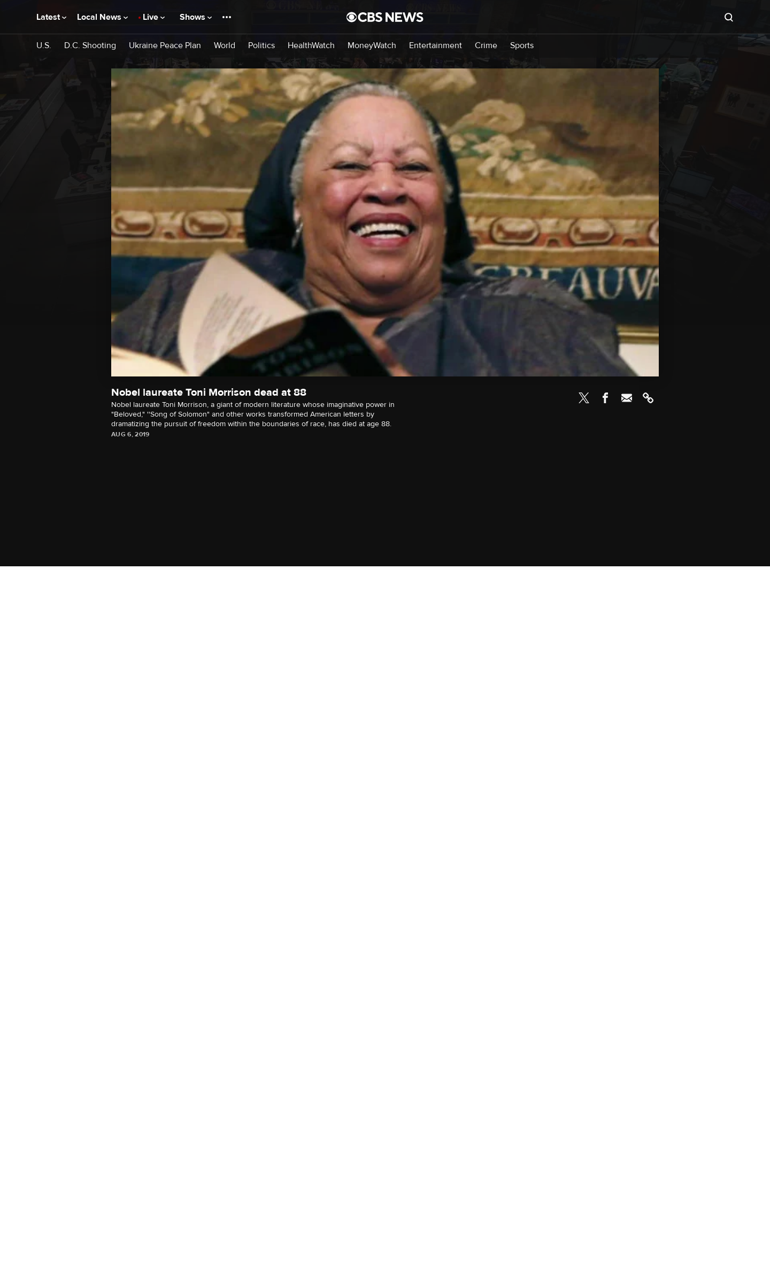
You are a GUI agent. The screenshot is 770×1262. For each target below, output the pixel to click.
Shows (196, 17)
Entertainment (435, 46)
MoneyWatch (372, 46)
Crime (486, 46)
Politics (261, 46)
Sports (522, 46)
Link (648, 398)
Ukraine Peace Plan (165, 46)
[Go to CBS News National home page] (385, 17)
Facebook (605, 398)
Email (626, 398)
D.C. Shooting (90, 46)
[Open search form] (729, 17)
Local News (102, 17)
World (224, 46)
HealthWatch (311, 46)
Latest (51, 17)
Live (154, 17)
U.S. (43, 46)
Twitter (584, 398)
